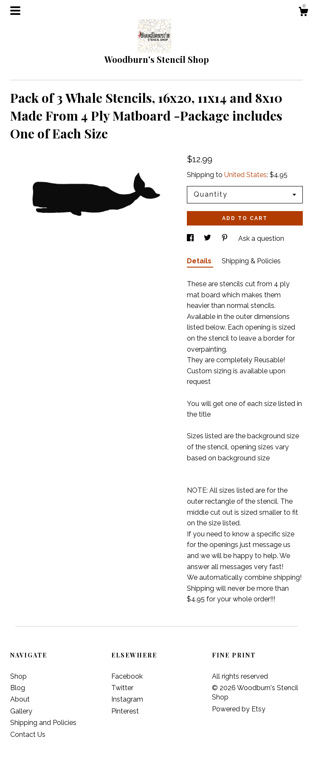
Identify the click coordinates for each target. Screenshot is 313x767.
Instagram (127, 699)
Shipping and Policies (43, 723)
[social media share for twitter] (208, 238)
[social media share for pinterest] (225, 238)
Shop (18, 676)
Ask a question (261, 238)
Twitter (122, 688)
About (20, 699)
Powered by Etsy (238, 709)
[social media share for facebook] (191, 238)
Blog (17, 688)
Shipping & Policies (251, 261)
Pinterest (125, 711)
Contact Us (27, 734)
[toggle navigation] (15, 10)
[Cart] (303, 12)
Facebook (127, 676)
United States (245, 175)
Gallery (21, 711)
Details (200, 261)
